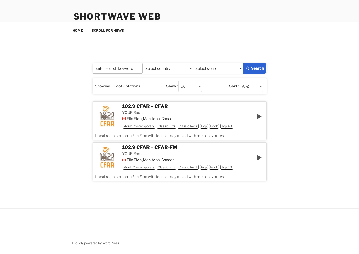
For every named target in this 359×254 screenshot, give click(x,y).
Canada (168, 119)
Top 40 (226, 126)
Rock (214, 126)
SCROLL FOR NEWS (108, 30)
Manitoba (151, 119)
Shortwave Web (117, 16)
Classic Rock (188, 126)
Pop (204, 126)
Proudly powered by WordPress (95, 243)
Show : (172, 86)
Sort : (234, 86)
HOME (78, 30)
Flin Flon (134, 119)
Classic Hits (166, 126)
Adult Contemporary (139, 126)
